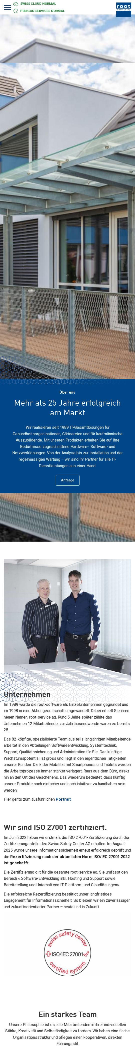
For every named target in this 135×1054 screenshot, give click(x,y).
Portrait (63, 799)
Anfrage (67, 480)
